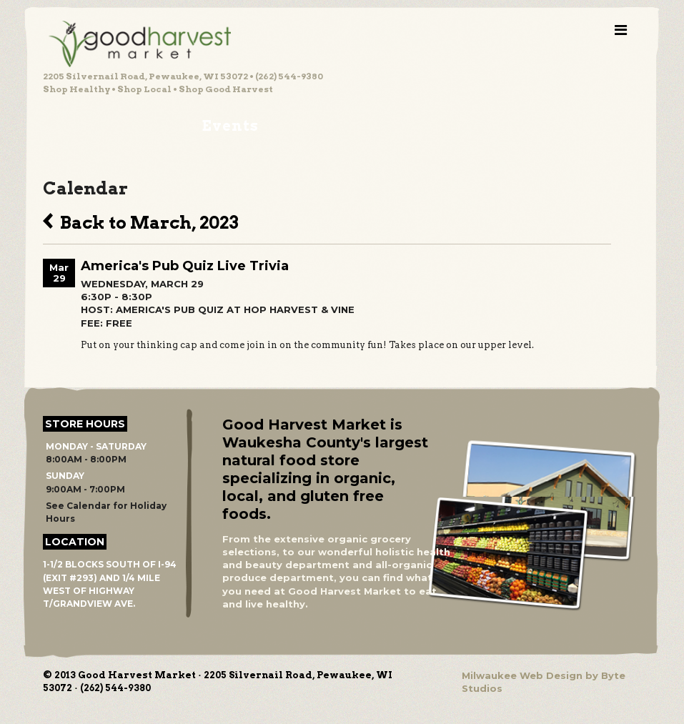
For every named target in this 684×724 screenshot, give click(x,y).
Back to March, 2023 (141, 220)
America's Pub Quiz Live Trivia (185, 266)
